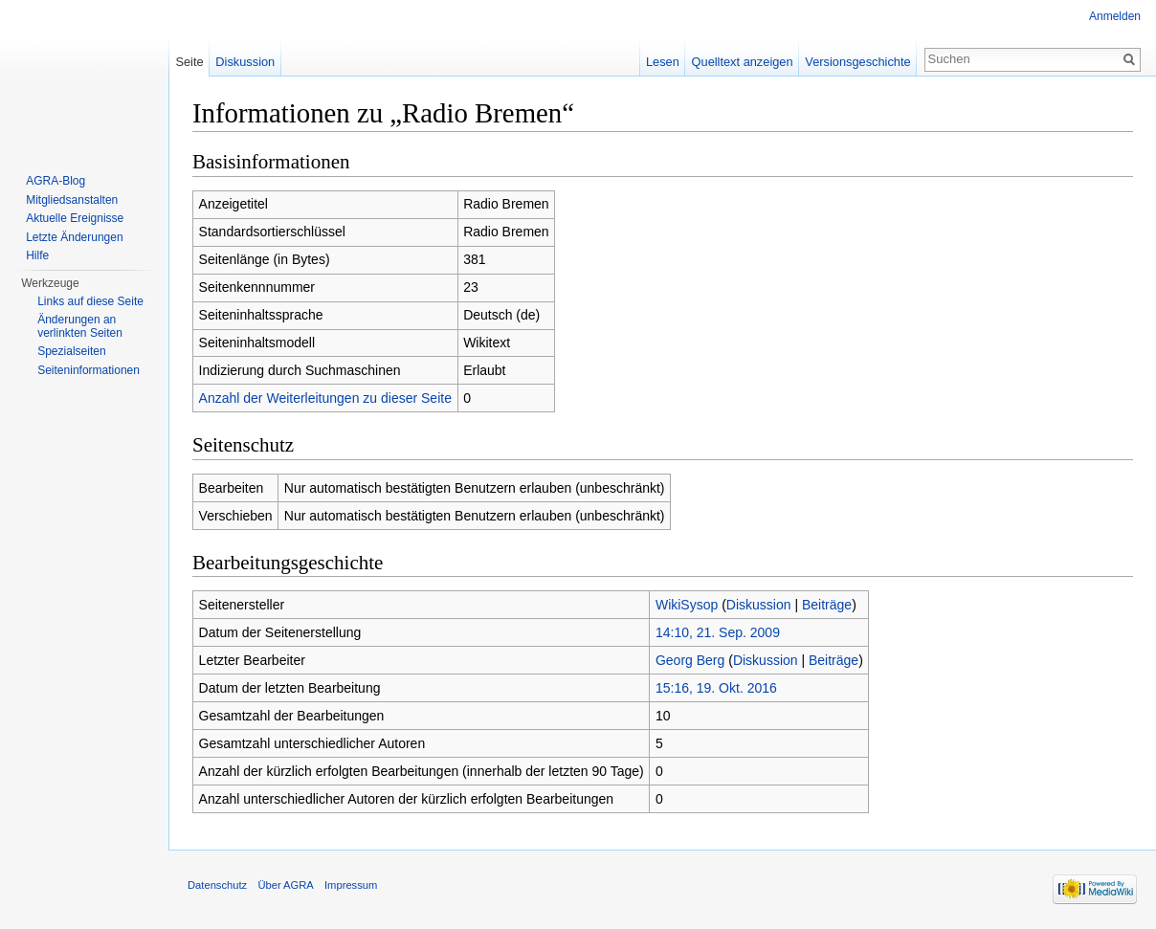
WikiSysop (687, 604)
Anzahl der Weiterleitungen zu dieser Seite (325, 398)
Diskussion (758, 604)
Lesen (662, 62)
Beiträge (827, 604)
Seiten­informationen (88, 370)
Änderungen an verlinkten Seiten (79, 326)
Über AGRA (285, 885)
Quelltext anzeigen (742, 62)
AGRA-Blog (55, 181)
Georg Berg (690, 660)
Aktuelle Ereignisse (74, 218)
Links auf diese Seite (90, 301)
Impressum (350, 885)
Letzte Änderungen (74, 237)
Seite (189, 62)
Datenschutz (217, 885)
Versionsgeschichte (857, 62)
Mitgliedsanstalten (72, 200)
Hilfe (37, 255)
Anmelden (1115, 16)
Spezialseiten (71, 351)
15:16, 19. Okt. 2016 (716, 688)
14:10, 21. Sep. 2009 (718, 632)
